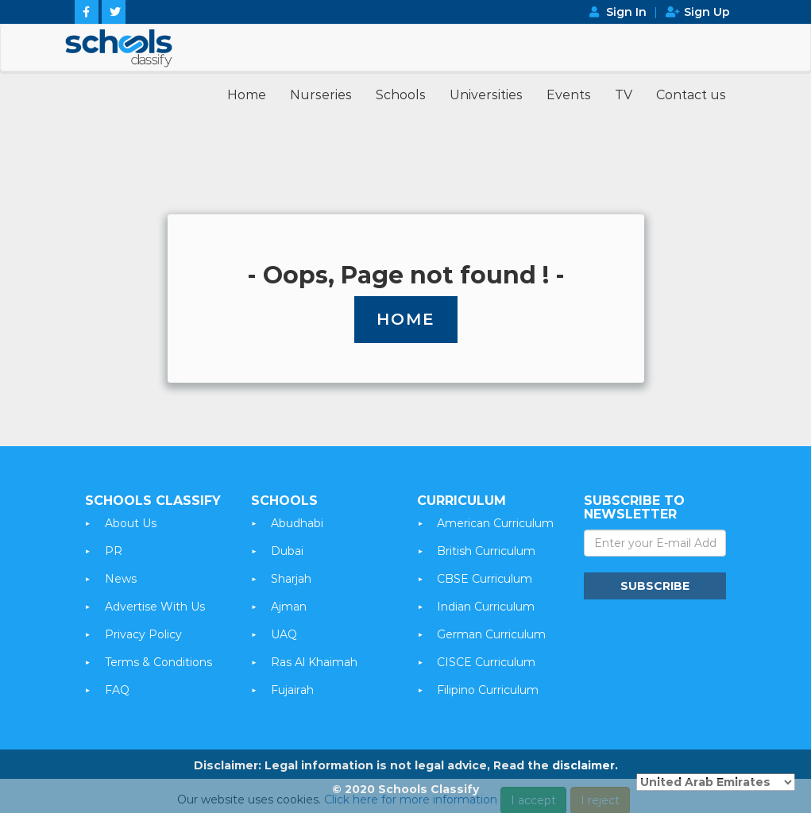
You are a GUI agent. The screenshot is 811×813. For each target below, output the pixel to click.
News (121, 579)
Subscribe (654, 586)
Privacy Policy (143, 634)
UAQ (284, 634)
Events (568, 94)
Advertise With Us (155, 606)
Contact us (691, 94)
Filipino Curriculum (488, 690)
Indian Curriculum (486, 606)
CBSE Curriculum (484, 579)
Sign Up (707, 12)
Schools (401, 94)
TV (623, 94)
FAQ (117, 690)
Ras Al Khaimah (314, 662)
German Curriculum (491, 634)
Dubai (287, 551)
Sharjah (291, 579)
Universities (486, 94)
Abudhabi (297, 523)
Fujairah (292, 690)
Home (246, 94)
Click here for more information (410, 804)
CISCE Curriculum (486, 662)
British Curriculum (486, 551)
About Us (130, 523)
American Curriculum (495, 523)
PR (113, 551)
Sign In (626, 12)
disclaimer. (585, 765)
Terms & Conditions (158, 662)
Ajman (289, 606)
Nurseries (321, 94)
